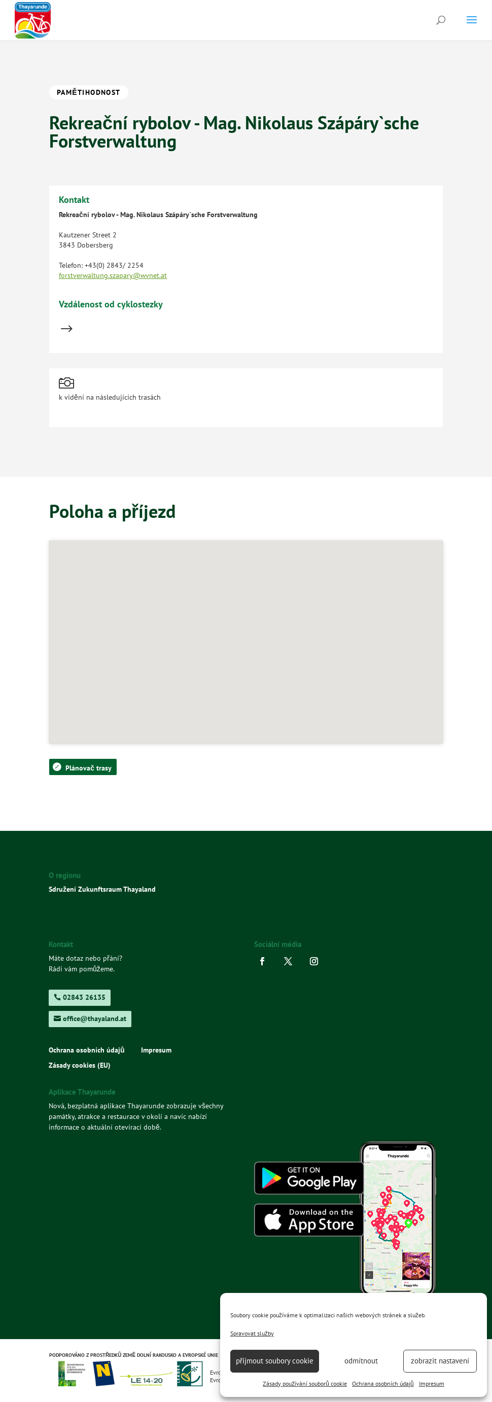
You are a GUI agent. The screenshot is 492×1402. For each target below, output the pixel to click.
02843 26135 (84, 997)
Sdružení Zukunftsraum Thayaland (102, 889)
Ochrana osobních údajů (383, 1383)
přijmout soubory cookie (274, 1360)
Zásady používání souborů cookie (305, 1383)
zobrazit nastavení (440, 1360)
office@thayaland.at (94, 1018)
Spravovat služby (252, 1333)
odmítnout (361, 1360)
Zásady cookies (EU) (80, 1066)
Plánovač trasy (88, 768)
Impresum (431, 1383)
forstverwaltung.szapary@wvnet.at (113, 275)
